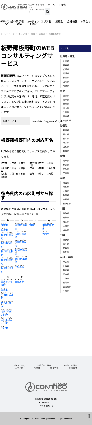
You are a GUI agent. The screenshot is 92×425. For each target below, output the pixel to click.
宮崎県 (66, 282)
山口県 (66, 229)
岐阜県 (66, 160)
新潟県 (66, 130)
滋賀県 (66, 182)
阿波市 (4, 230)
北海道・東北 (67, 56)
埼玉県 (66, 107)
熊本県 (66, 274)
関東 (62, 91)
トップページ (8, 33)
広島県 (66, 225)
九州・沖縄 (66, 257)
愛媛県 (66, 247)
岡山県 (66, 221)
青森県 (66, 65)
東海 (62, 156)
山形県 (66, 81)
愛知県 (66, 168)
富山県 (66, 134)
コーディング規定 (33, 22)
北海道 (66, 61)
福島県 (66, 85)
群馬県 (66, 103)
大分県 (66, 278)
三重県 (66, 172)
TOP (89, 420)
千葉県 (66, 111)
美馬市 (4, 289)
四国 (33, 33)
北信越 (63, 125)
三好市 (4, 328)
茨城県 (66, 95)
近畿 (62, 178)
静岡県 (66, 164)
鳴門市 (45, 233)
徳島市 (32, 225)
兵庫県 (66, 195)
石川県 (66, 138)
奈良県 (66, 199)
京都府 (66, 186)
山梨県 (66, 146)
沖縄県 (66, 290)
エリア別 (46, 21)
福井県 (66, 142)
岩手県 (66, 69)
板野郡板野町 (55, 33)
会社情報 (72, 21)
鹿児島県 (67, 286)
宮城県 (66, 73)
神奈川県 (67, 120)
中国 (62, 208)
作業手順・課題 (19, 22)
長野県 (66, 150)
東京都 (66, 116)
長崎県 (66, 270)
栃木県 (66, 99)
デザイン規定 (6, 22)
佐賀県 (66, 266)
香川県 (66, 243)
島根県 (66, 217)
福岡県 (66, 261)
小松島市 (19, 267)
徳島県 (42, 33)
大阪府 (66, 191)
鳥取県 (66, 213)
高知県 (66, 251)
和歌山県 (67, 203)
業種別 (59, 21)
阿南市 (4, 225)
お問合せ (73, 367)
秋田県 (66, 77)
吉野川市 (19, 281)
